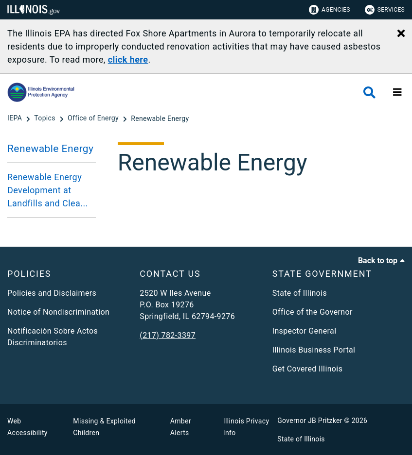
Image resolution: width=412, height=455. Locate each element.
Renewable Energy (50, 148)
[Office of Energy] (94, 118)
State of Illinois (299, 293)
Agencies (329, 10)
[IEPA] (15, 118)
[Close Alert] (401, 34)
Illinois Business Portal (314, 349)
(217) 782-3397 (168, 335)
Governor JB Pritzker (309, 420)
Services (385, 10)
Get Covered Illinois (307, 368)
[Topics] (45, 118)
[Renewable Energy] (160, 118)
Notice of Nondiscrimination (58, 312)
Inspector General (304, 331)
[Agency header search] (369, 92)
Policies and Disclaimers (51, 293)
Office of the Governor (312, 312)
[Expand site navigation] (397, 92)
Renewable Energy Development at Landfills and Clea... (47, 190)
